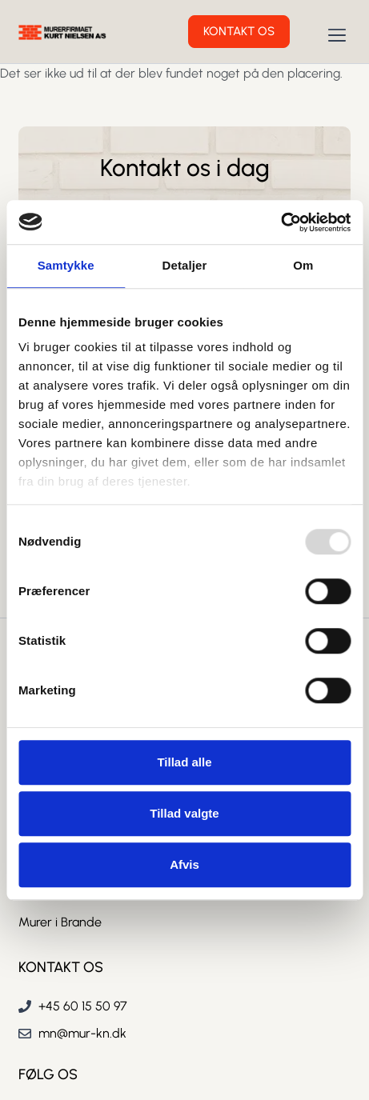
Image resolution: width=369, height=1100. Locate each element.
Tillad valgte (184, 813)
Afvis (184, 864)
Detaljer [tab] (184, 265)
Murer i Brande (60, 922)
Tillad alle (184, 762)
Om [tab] (303, 265)
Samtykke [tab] (66, 265)
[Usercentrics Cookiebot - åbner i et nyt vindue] (281, 222)
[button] (337, 36)
